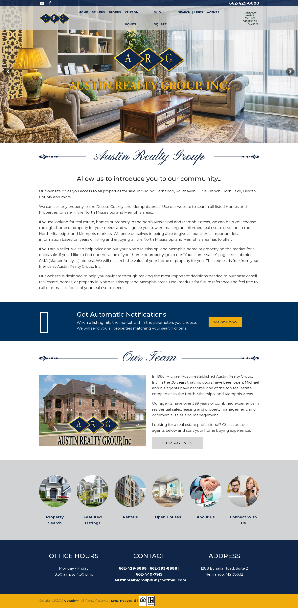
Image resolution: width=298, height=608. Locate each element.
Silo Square (160, 18)
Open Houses (168, 517)
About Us (206, 517)
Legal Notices (122, 600)
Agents (213, 12)
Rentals (130, 517)
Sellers (98, 12)
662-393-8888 (163, 568)
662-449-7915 (149, 574)
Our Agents (177, 443)
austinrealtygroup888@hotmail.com (150, 580)
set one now (225, 322)
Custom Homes (132, 18)
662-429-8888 (244, 3)
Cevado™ (72, 600)
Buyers (115, 12)
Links (198, 12)
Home (83, 12)
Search (184, 12)
